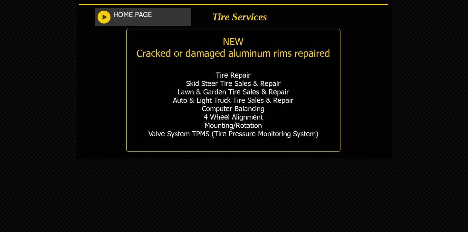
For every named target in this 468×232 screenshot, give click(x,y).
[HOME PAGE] (150, 15)
